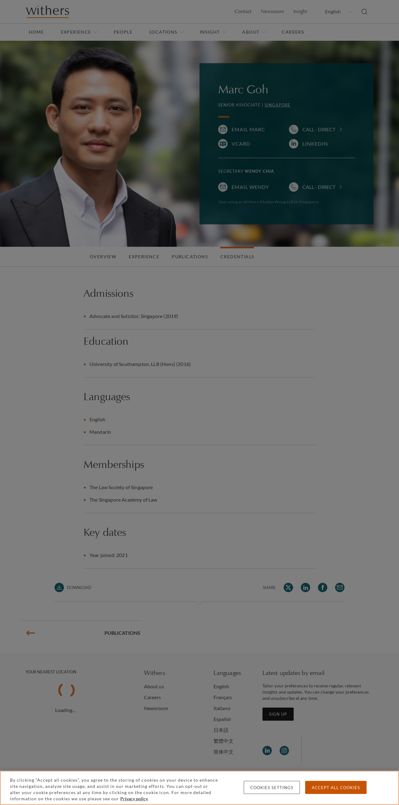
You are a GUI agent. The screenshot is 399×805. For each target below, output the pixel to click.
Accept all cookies (336, 787)
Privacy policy (134, 798)
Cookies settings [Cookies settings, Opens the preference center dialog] (271, 787)
